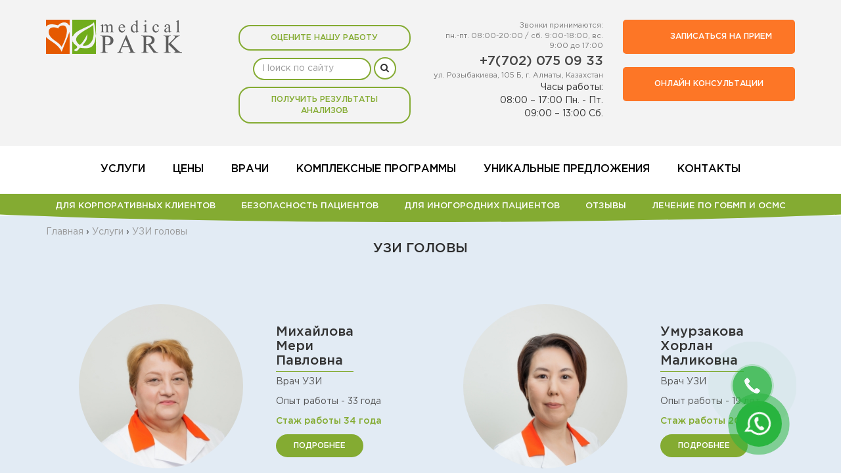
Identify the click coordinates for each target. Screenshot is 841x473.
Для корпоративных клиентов (135, 206)
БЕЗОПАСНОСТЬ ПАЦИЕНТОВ (309, 206)
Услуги (123, 169)
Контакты (708, 169)
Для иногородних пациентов (482, 206)
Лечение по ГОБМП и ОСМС (719, 206)
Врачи (250, 169)
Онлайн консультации (708, 83)
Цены (188, 169)
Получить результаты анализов (324, 105)
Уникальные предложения (567, 169)
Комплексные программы (376, 169)
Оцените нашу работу (324, 37)
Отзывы (605, 206)
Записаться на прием (706, 36)
